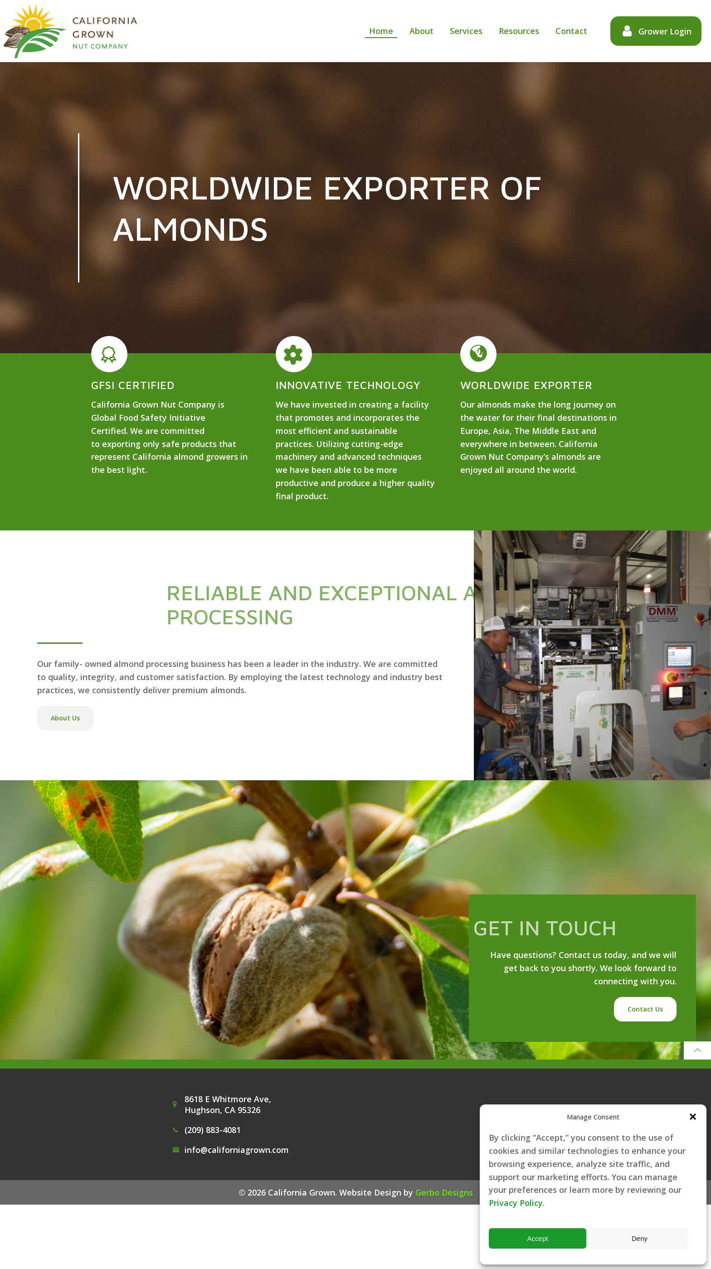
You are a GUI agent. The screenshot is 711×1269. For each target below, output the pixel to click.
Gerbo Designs (444, 1255)
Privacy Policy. (517, 1202)
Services (460, 31)
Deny (640, 1238)
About (416, 31)
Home (376, 31)
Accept (537, 1238)
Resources (513, 31)
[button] (692, 1116)
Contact (566, 31)
